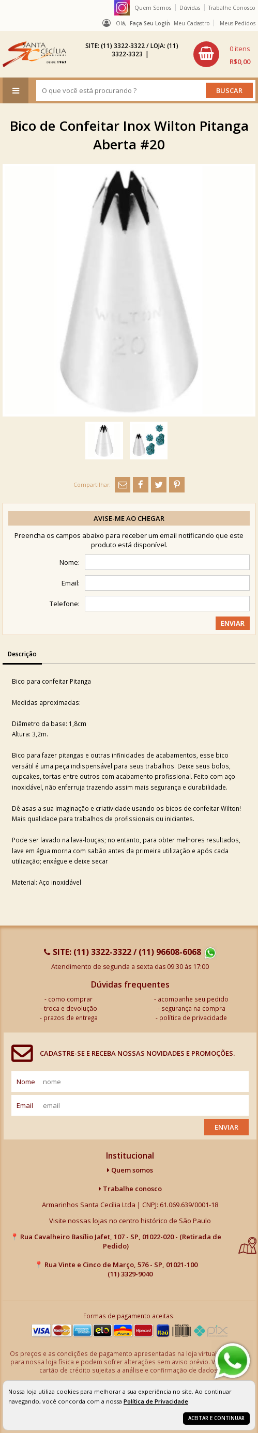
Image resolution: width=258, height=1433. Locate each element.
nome (26, 1081)
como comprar (70, 999)
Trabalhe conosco (130, 1188)
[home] (34, 54)
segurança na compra (193, 1008)
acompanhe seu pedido (193, 999)
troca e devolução (70, 1008)
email (25, 1105)
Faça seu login (150, 23)
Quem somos (130, 1170)
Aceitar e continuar (216, 1418)
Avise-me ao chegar (129, 518)
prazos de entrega (70, 1017)
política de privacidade (193, 1017)
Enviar (226, 1127)
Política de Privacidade (156, 1401)
